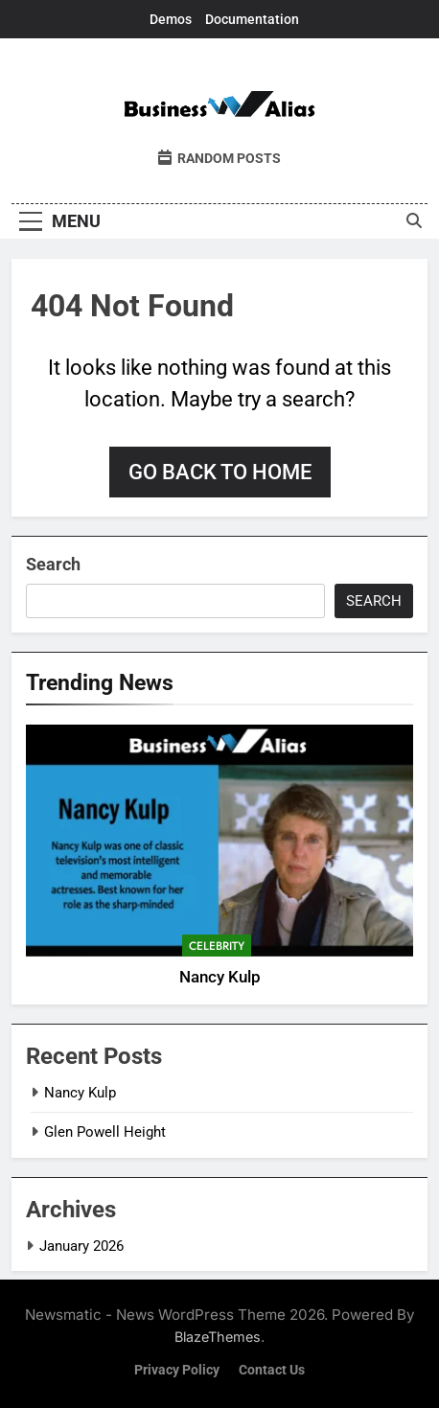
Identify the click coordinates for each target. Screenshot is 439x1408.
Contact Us (272, 1370)
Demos (171, 19)
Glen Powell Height (105, 1132)
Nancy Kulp (220, 977)
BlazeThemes (217, 1336)
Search (53, 564)
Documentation (252, 19)
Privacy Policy (177, 1370)
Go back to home (220, 472)
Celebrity (216, 946)
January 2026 (81, 1246)
